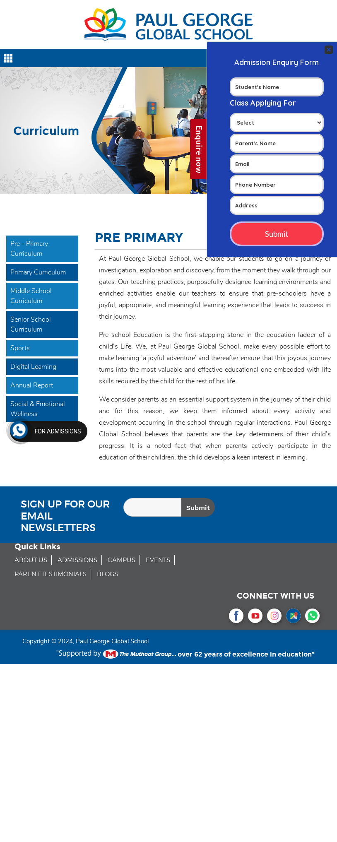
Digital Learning (33, 366)
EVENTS (158, 560)
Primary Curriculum (38, 272)
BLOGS (107, 574)
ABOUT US (30, 560)
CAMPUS (121, 560)
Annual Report (31, 385)
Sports (20, 348)
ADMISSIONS (77, 560)
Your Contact (277, 149)
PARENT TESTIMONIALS (50, 574)
